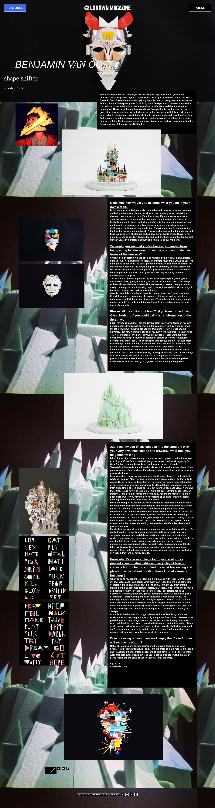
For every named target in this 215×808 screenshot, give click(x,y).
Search (83, 794)
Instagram (127, 794)
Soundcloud (136, 794)
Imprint (115, 795)
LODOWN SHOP (100, 795)
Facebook (58, 768)
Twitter (63, 768)
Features (15, 8)
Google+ (67, 768)
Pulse (200, 8)
